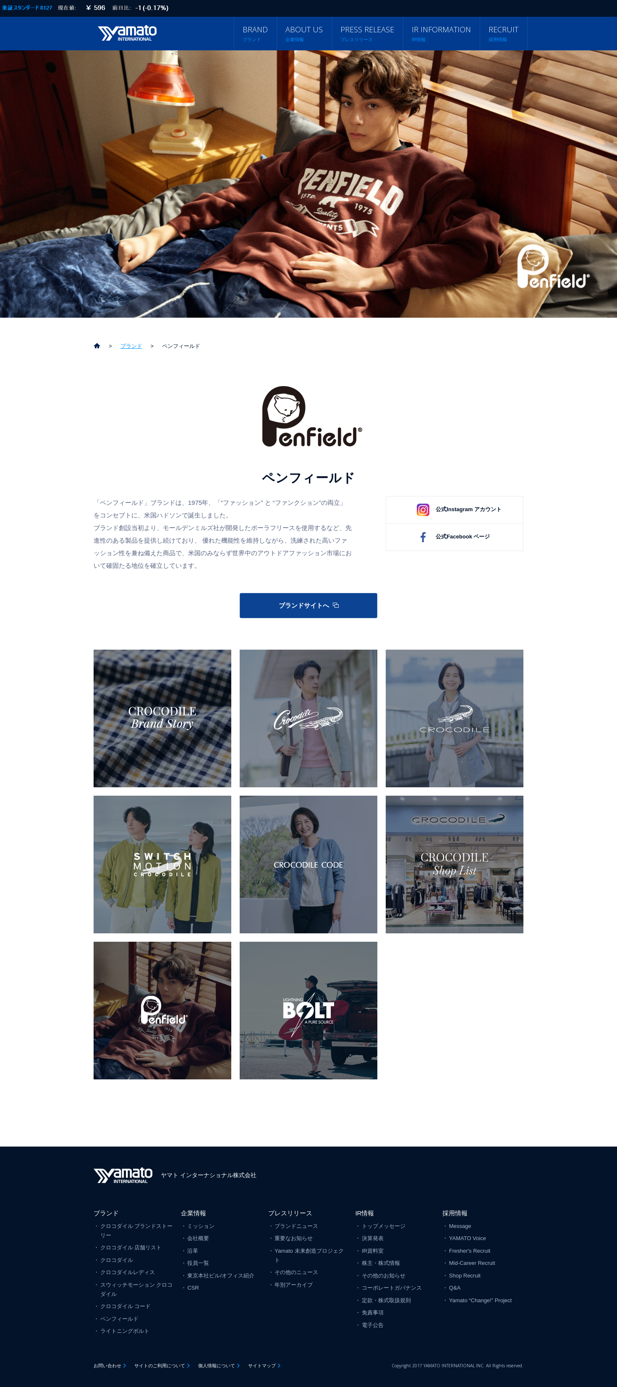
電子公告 (373, 1325)
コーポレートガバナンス (392, 1288)
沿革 (192, 1251)
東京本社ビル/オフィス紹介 (220, 1275)
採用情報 (455, 1213)
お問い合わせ (107, 1365)
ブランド (106, 1213)
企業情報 (193, 1213)
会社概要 (198, 1238)
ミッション (200, 1226)
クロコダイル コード (125, 1306)
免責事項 (373, 1312)
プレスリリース (290, 1213)
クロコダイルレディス (127, 1272)
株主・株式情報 (381, 1263)
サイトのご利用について (159, 1365)
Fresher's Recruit (470, 1251)
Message (460, 1226)
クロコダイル (116, 1260)
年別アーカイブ (294, 1285)
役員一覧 (198, 1263)
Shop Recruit (465, 1275)
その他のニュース (296, 1272)
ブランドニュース (296, 1226)
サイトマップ (262, 1365)
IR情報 (364, 1213)
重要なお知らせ (294, 1238)
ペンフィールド (119, 1319)
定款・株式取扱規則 (386, 1300)
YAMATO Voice (467, 1238)
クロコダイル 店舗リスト (131, 1247)
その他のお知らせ (383, 1275)
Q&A (454, 1288)
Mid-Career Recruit (472, 1263)
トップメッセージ (383, 1226)
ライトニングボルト (124, 1331)
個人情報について (216, 1365)
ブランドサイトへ (304, 605)
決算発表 (373, 1238)
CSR (193, 1288)
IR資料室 (373, 1251)
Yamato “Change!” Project (480, 1300)
